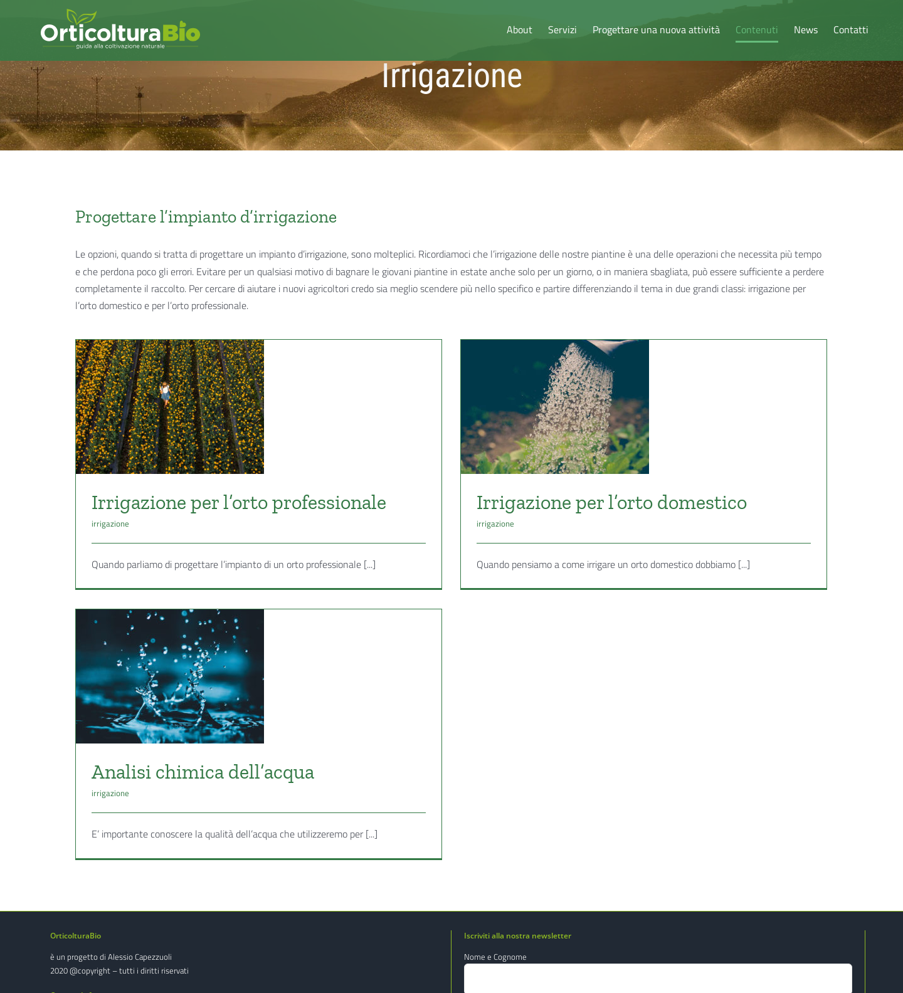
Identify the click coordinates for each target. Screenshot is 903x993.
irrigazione (110, 523)
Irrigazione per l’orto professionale (239, 502)
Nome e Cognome (495, 956)
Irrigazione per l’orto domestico (603, 502)
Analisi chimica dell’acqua (241, 752)
